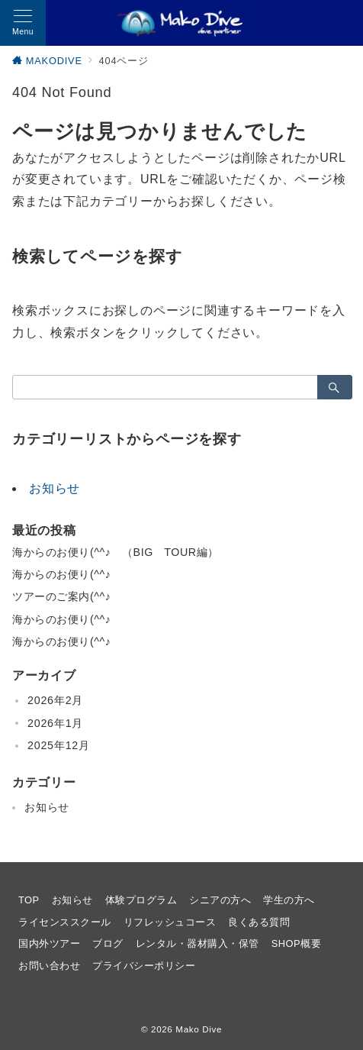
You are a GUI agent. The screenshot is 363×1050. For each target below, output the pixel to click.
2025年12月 (58, 745)
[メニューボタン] (23, 23)
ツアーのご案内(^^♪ (61, 596)
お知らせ (54, 488)
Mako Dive (198, 1029)
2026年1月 (55, 723)
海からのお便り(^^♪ (61, 574)
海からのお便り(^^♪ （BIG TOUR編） (115, 552)
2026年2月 (55, 700)
